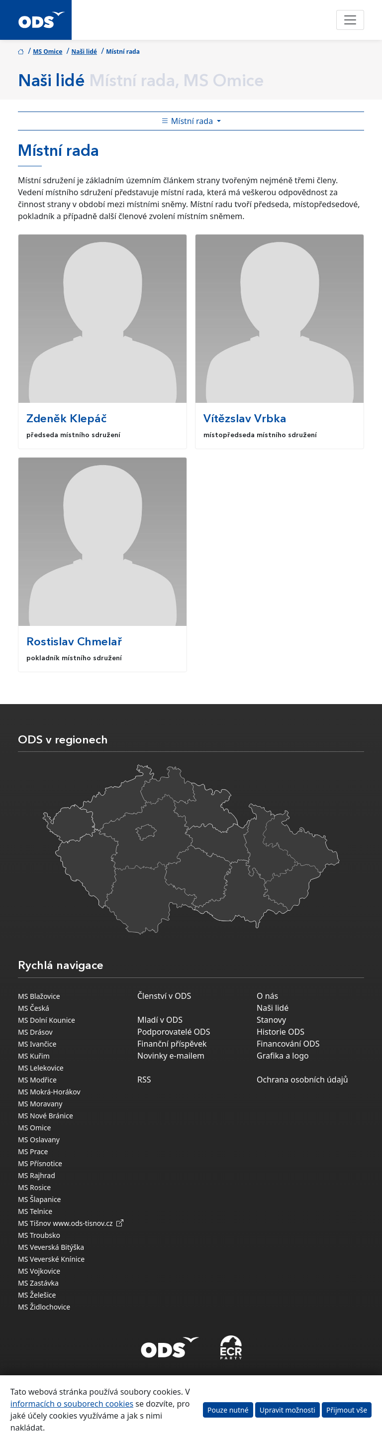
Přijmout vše (346, 1410)
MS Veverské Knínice (51, 1259)
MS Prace (33, 1151)
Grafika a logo (283, 1055)
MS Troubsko (39, 1235)
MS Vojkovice (39, 1271)
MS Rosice (34, 1187)
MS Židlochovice (44, 1307)
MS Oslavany (39, 1139)
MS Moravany (40, 1103)
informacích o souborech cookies (71, 1403)
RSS (144, 1079)
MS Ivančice (37, 1044)
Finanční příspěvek (172, 1043)
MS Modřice (37, 1079)
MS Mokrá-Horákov (49, 1091)
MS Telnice (35, 1211)
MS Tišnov (34, 1223)
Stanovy (271, 1019)
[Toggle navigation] (350, 20)
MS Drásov (35, 1032)
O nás (267, 995)
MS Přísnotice (40, 1163)
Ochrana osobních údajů (302, 1079)
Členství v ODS (164, 995)
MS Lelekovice (41, 1068)
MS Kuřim (34, 1056)
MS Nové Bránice (45, 1115)
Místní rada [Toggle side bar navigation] (188, 121)
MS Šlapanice (39, 1199)
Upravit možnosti (287, 1410)
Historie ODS (280, 1031)
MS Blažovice (39, 996)
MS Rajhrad (36, 1175)
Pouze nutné (228, 1410)
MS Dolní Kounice (46, 1020)
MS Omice (47, 51)
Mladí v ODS (160, 1019)
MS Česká (33, 1008)
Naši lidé (84, 51)
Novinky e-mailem (170, 1055)
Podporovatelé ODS (173, 1031)
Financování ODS (288, 1043)
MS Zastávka (38, 1283)
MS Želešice (37, 1295)
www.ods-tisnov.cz (88, 1223)
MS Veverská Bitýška (51, 1247)
